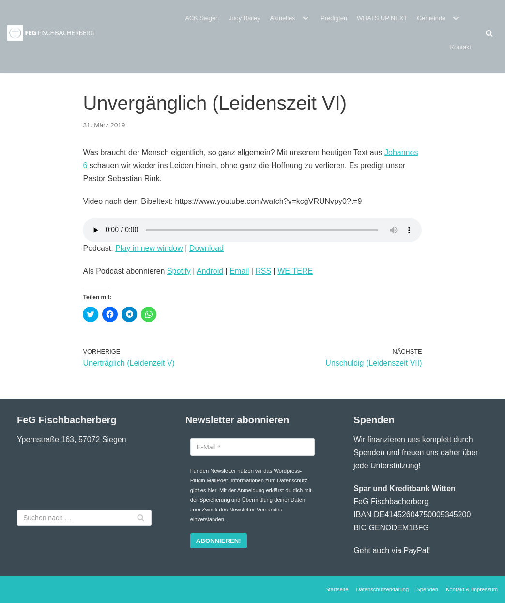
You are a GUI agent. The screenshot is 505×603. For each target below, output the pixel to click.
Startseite (336, 589)
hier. (213, 490)
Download (206, 248)
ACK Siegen (202, 18)
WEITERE (295, 271)
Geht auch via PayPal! (391, 550)
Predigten (334, 18)
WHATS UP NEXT (382, 18)
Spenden (427, 589)
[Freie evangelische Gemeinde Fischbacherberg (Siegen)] (50, 33)
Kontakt (460, 47)
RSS (263, 271)
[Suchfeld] (489, 33)
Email (239, 271)
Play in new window (149, 248)
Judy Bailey (244, 18)
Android (210, 271)
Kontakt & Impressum (472, 589)
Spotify (179, 271)
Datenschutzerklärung (382, 589)
